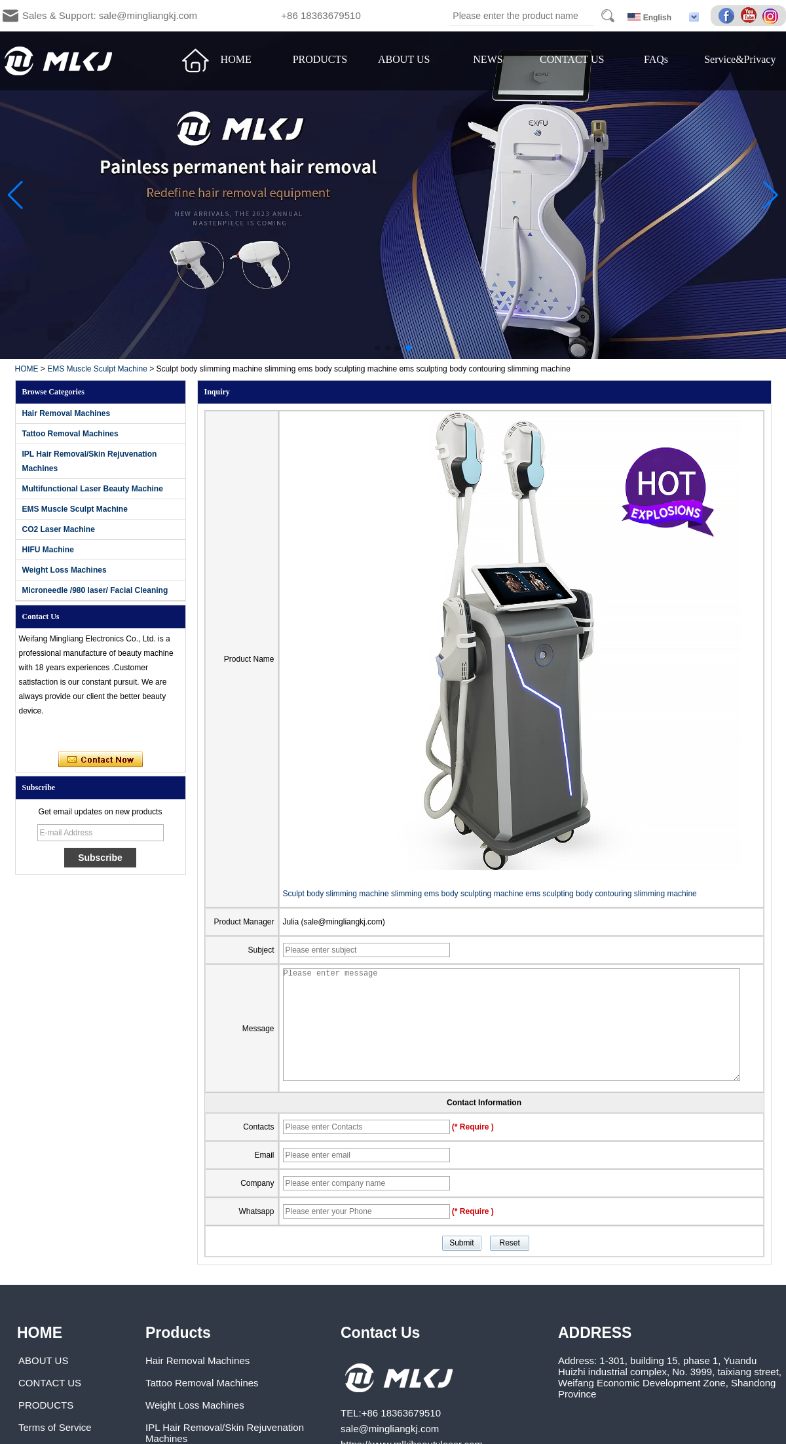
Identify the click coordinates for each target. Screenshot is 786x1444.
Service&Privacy (740, 59)
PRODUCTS (320, 59)
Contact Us (380, 1332)
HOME (236, 59)
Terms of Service (55, 1427)
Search (607, 15)
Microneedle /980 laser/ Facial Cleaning (95, 590)
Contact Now (100, 760)
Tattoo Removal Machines (70, 433)
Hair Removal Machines (66, 413)
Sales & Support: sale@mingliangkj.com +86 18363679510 (191, 15)
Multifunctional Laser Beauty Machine (92, 488)
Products (178, 1332)
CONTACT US (572, 59)
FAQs (656, 59)
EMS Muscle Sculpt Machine (97, 368)
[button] (377, 348)
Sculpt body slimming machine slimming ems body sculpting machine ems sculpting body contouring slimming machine (490, 893)
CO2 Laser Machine (58, 529)
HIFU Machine (48, 549)
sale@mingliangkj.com (390, 1428)
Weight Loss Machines (64, 570)
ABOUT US (404, 59)
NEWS (487, 59)
